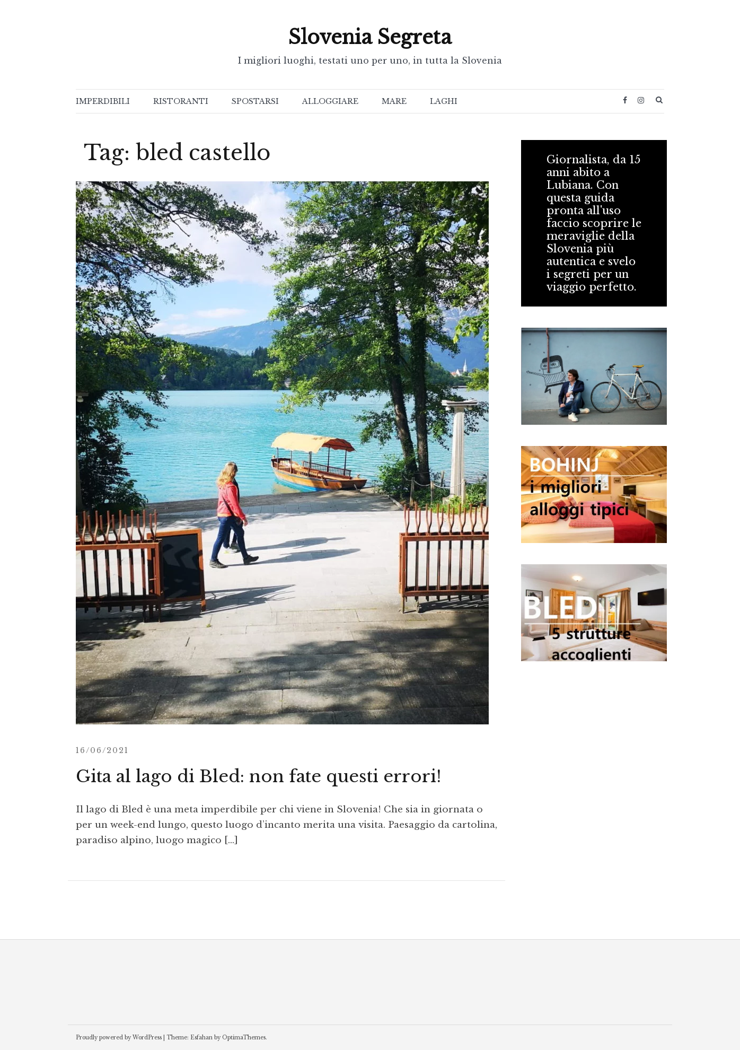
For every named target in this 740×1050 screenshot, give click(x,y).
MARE (394, 101)
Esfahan (201, 1037)
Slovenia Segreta (370, 37)
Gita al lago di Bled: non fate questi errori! (258, 776)
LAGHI (443, 101)
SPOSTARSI (255, 101)
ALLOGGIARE (330, 101)
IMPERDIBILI (103, 101)
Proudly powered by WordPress (119, 1037)
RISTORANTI (180, 101)
